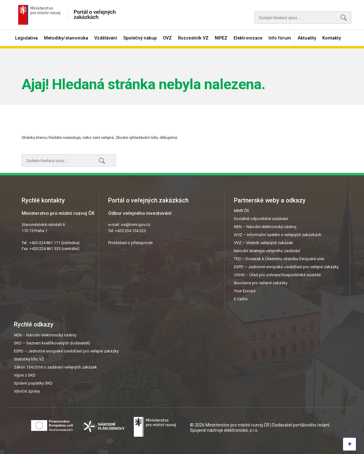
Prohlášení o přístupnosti (130, 242)
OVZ (167, 38)
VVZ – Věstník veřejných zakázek (263, 242)
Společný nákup (140, 38)
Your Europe (245, 291)
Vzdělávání (105, 38)
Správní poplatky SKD (33, 383)
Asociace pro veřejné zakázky (260, 283)
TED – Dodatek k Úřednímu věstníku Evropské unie (279, 258)
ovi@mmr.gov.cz (135, 224)
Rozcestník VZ (193, 38)
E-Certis (241, 299)
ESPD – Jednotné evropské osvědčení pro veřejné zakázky (286, 266)
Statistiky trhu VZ (29, 359)
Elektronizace (248, 38)
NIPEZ (221, 38)
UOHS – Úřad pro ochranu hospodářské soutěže (277, 275)
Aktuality (307, 38)
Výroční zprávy (27, 391)
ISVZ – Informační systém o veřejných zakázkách (277, 234)
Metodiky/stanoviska (66, 38)
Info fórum (280, 38)
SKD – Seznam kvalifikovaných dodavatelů (52, 343)
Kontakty (331, 38)
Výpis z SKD (25, 375)
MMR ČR (241, 210)
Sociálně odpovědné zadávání (261, 218)
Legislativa (26, 38)
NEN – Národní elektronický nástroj (265, 226)
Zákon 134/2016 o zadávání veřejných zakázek (55, 367)
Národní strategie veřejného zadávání (267, 250)
